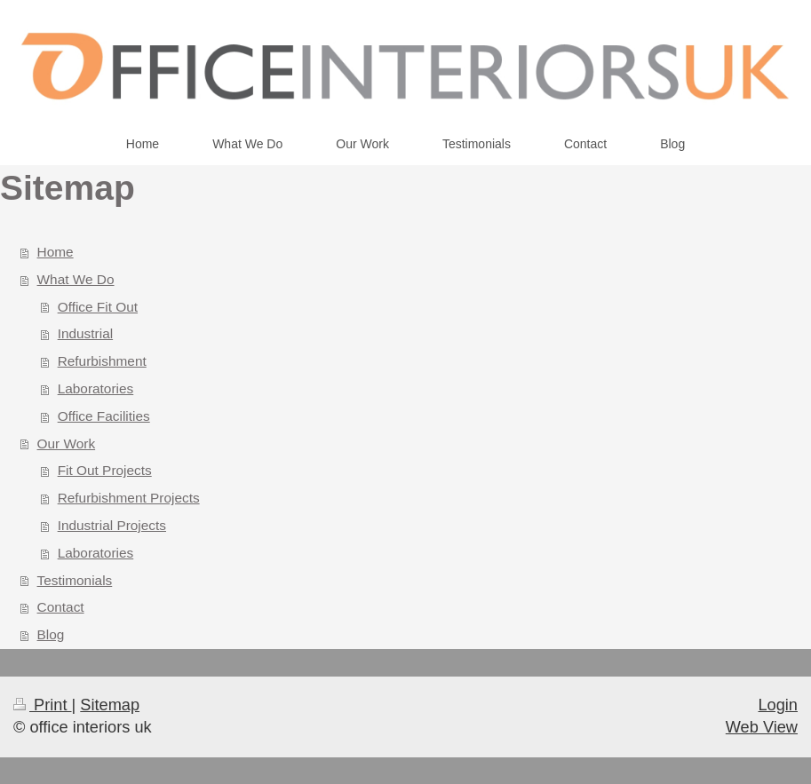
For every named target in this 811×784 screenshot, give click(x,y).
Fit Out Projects (105, 470)
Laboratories (96, 388)
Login (778, 705)
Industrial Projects (112, 525)
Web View (762, 727)
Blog (51, 634)
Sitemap (109, 705)
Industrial (85, 333)
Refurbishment (102, 360)
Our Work (66, 443)
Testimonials (75, 580)
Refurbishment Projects (129, 497)
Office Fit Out (98, 306)
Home (55, 251)
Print (42, 705)
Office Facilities (104, 416)
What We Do (76, 279)
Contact (60, 606)
